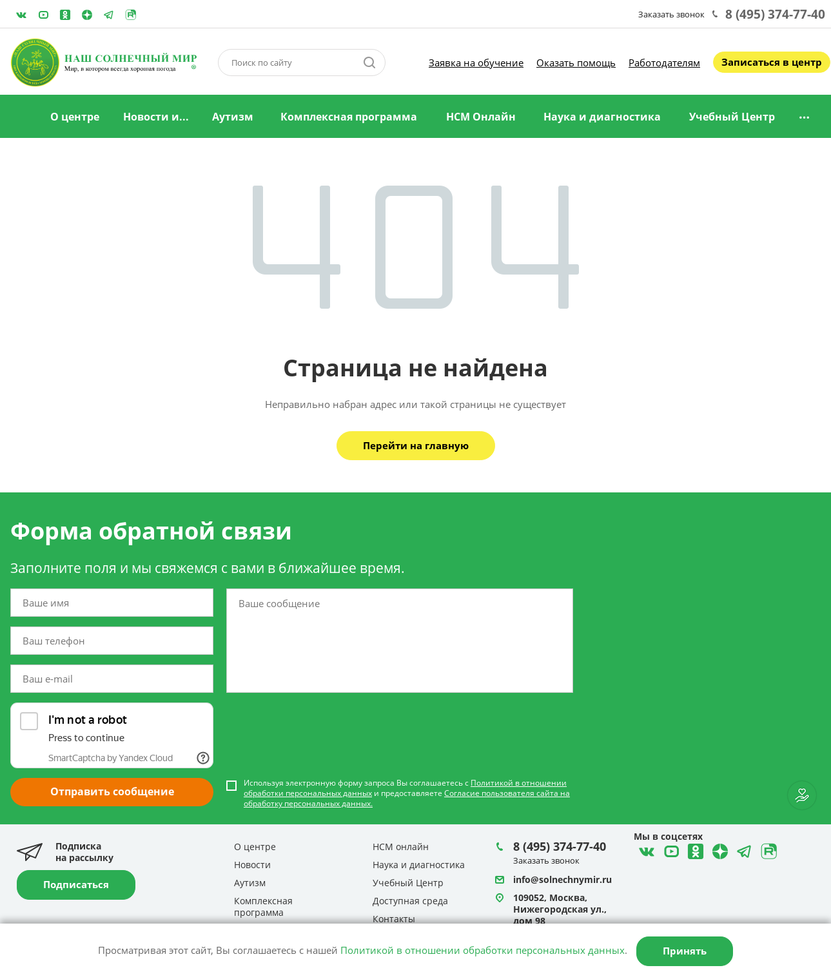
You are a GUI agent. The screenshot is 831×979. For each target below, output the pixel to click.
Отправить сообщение (112, 791)
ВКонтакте (21, 15)
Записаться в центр (771, 61)
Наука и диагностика (602, 117)
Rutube (131, 15)
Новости (252, 864)
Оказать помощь (576, 62)
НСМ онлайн (401, 846)
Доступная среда (410, 901)
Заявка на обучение (476, 62)
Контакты (394, 919)
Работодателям (664, 62)
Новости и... (156, 117)
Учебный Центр (732, 117)
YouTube (43, 15)
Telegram (87, 15)
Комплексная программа (348, 117)
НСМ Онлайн (481, 117)
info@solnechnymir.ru (562, 879)
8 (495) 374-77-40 (775, 14)
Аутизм (232, 117)
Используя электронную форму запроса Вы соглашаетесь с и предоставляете (407, 793)
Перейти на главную (416, 445)
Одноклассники (65, 15)
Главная (21, 117)
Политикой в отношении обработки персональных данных (482, 950)
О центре (74, 117)
